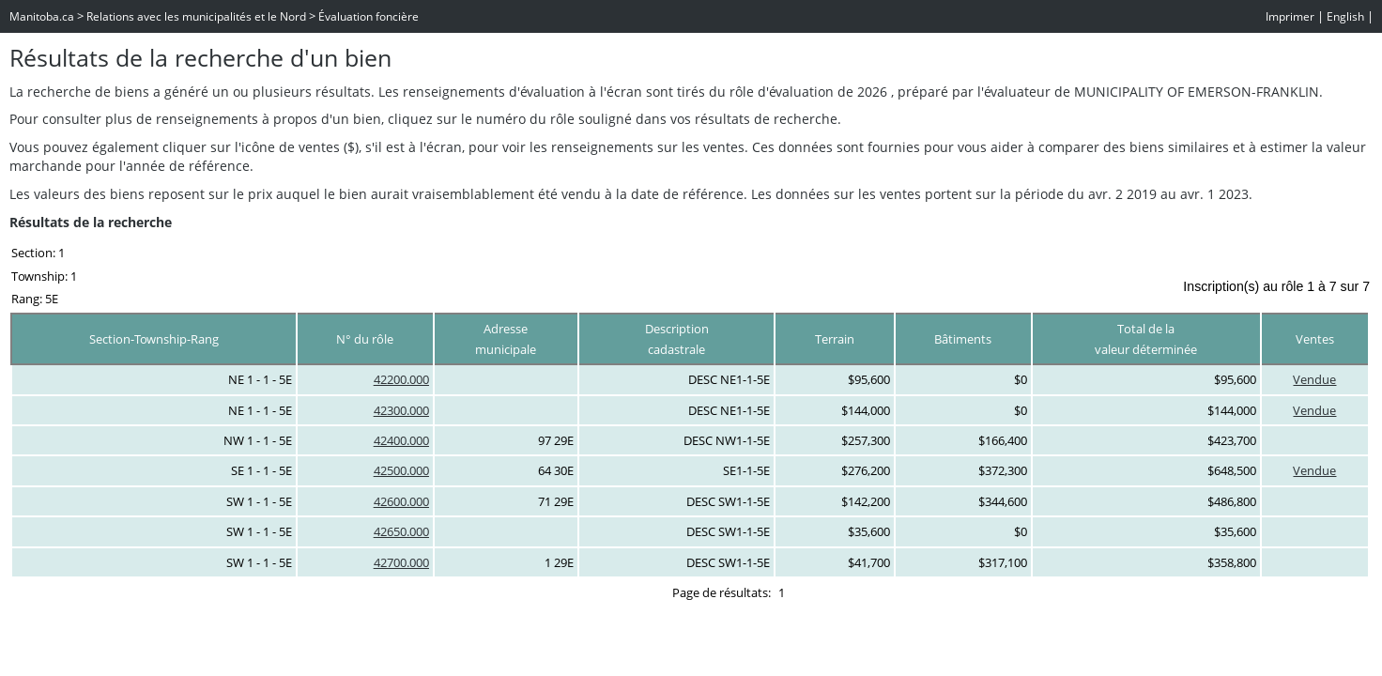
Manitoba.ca (41, 16)
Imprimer (1290, 16)
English (1345, 16)
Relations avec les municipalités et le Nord (196, 16)
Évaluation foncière (368, 16)
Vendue (1314, 379)
